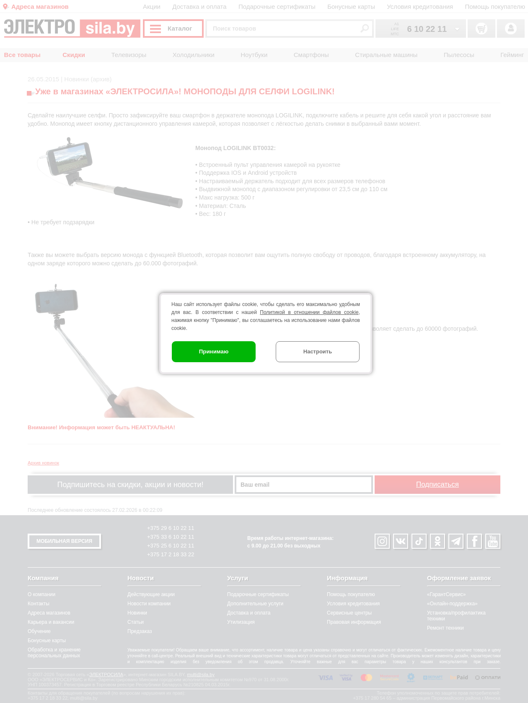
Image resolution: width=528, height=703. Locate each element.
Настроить (317, 351)
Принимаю (214, 351)
